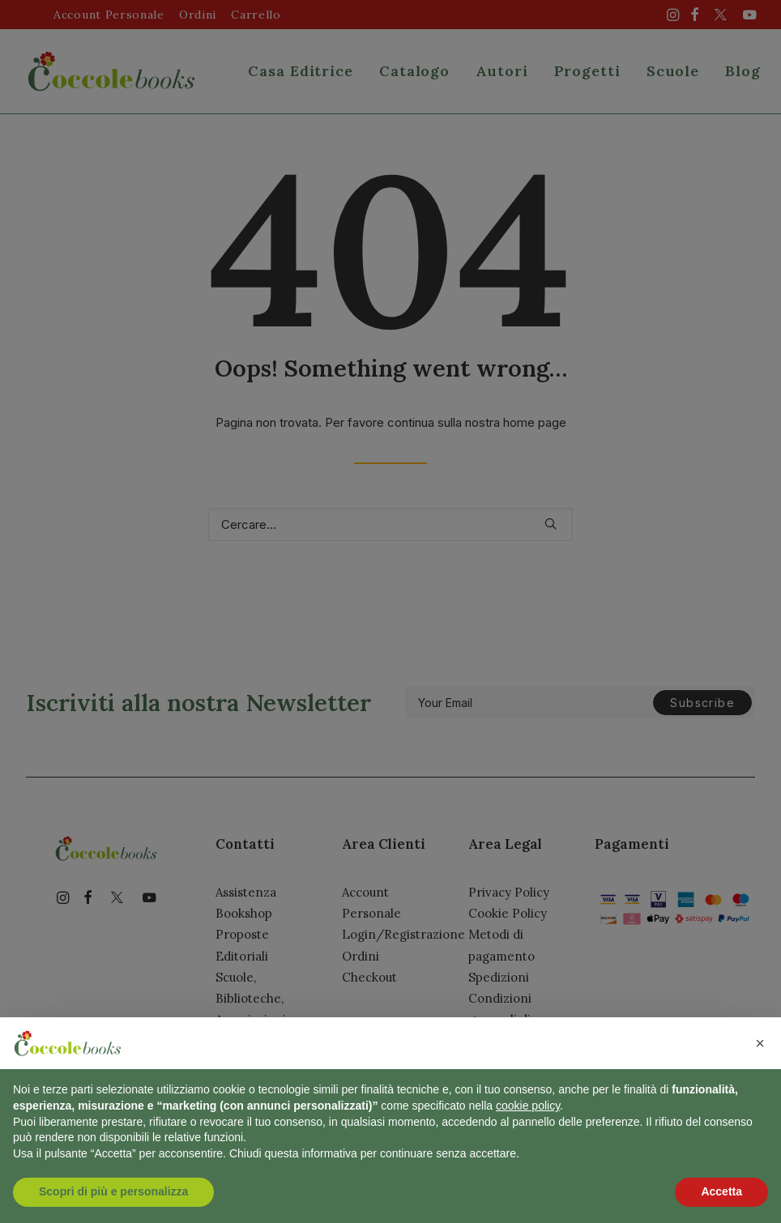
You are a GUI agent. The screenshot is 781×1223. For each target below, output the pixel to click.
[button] (760, 1043)
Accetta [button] (721, 1191)
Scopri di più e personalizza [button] (113, 1191)
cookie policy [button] (528, 1105)
